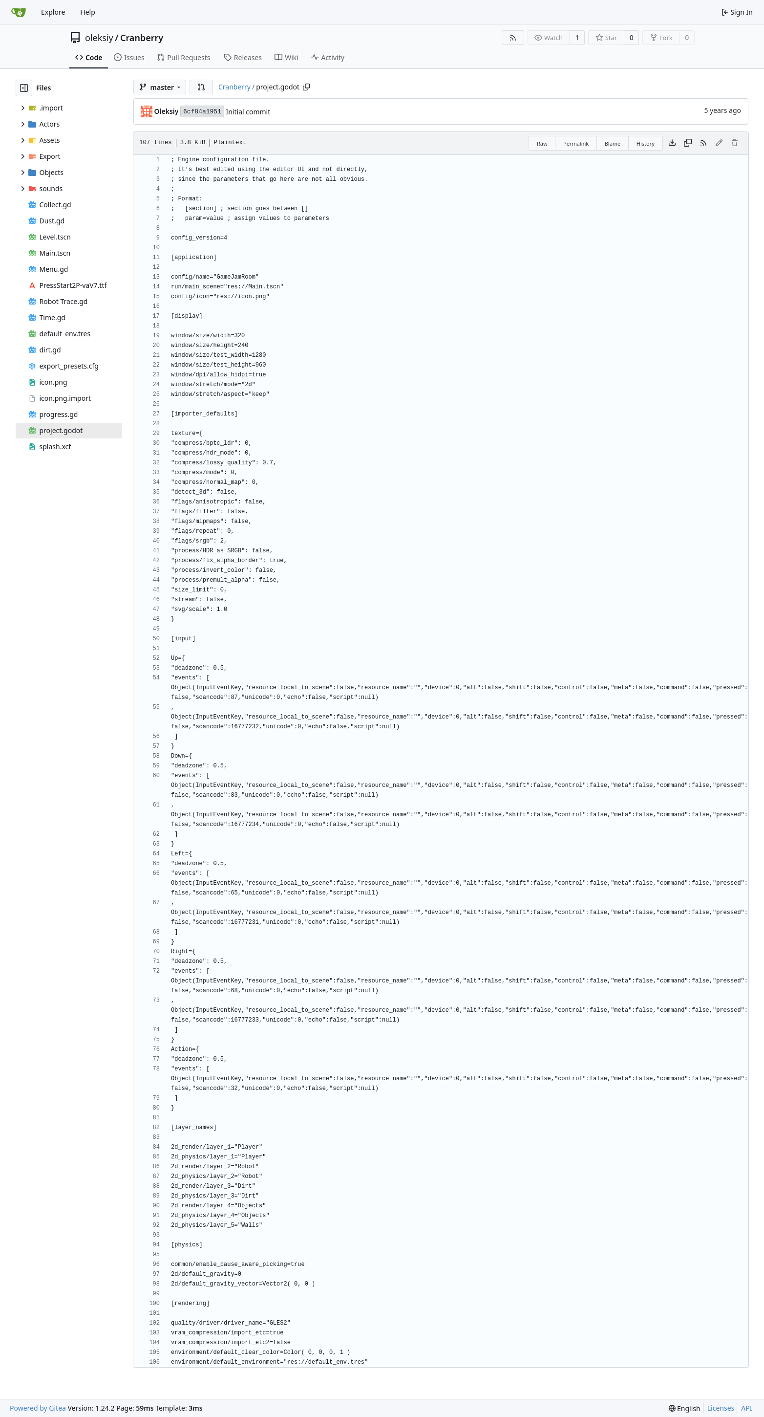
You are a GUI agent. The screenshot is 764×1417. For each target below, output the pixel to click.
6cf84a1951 (202, 111)
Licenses (721, 1408)
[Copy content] (688, 143)
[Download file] (672, 143)
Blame (613, 143)
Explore (53, 12)
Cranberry (141, 38)
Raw (542, 143)
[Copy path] (306, 87)
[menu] (684, 1408)
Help (87, 12)
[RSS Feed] (513, 37)
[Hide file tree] (24, 88)
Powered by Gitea (38, 1408)
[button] (201, 87)
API (746, 1408)
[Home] (18, 12)
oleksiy (99, 38)
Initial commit (248, 111)
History (646, 143)
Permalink (576, 143)
